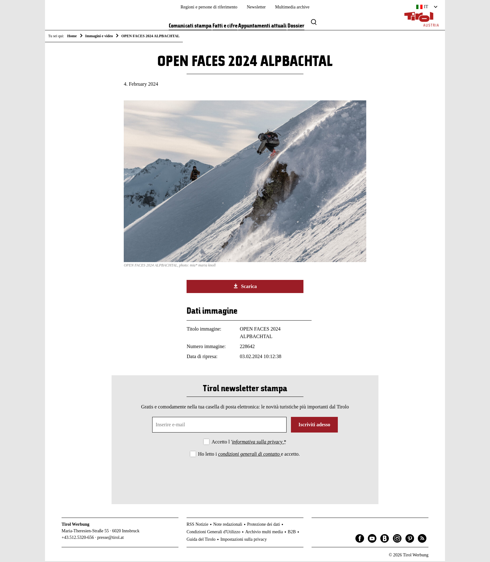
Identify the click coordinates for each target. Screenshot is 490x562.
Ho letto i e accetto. (249, 455)
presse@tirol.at (110, 538)
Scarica (245, 287)
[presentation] (245, 476)
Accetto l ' (249, 443)
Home (72, 36)
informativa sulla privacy (258, 443)
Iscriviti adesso (314, 425)
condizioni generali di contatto (249, 455)
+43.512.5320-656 (78, 538)
